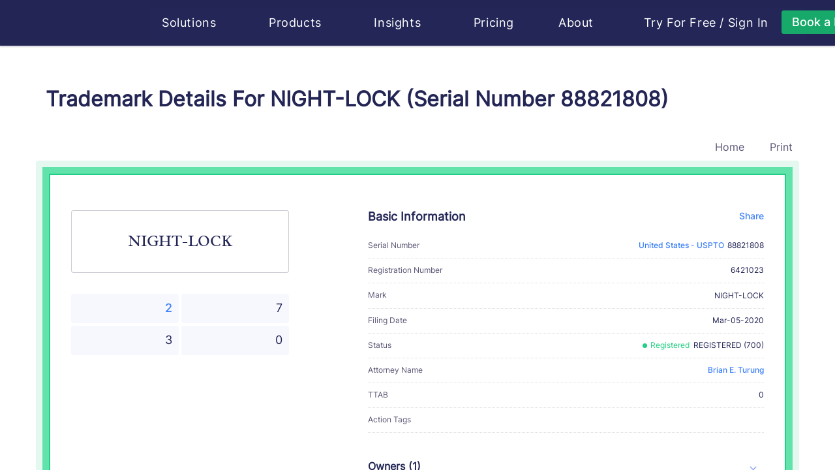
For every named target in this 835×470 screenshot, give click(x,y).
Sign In (749, 22)
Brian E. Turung (736, 370)
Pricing (494, 22)
